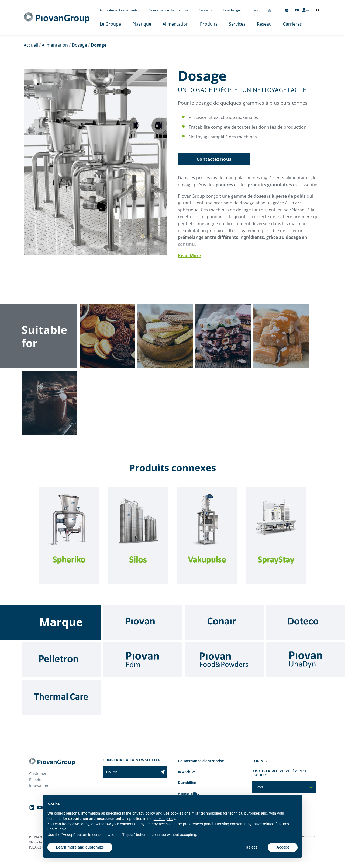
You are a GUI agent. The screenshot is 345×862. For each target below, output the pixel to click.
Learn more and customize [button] (80, 847)
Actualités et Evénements (119, 10)
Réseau (264, 24)
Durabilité (187, 782)
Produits (209, 24)
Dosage (79, 45)
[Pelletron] (61, 659)
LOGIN (257, 760)
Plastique (141, 24)
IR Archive (187, 771)
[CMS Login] (305, 10)
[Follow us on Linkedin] (287, 10)
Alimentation (176, 24)
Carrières (292, 24)
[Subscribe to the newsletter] (162, 772)
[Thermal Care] (61, 697)
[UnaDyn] (305, 659)
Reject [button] (251, 847)
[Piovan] (142, 622)
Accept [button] (282, 847)
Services (237, 24)
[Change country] (269, 10)
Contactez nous (213, 159)
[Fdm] (142, 659)
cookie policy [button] (164, 818)
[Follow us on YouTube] (297, 10)
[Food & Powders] (224, 659)
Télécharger (232, 10)
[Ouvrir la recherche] (318, 10)
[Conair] (224, 622)
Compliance (306, 836)
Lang (256, 10)
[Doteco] (305, 622)
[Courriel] (131, 772)
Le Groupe (110, 24)
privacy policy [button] (143, 813)
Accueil (31, 45)
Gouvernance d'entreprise (168, 10)
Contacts (205, 10)
